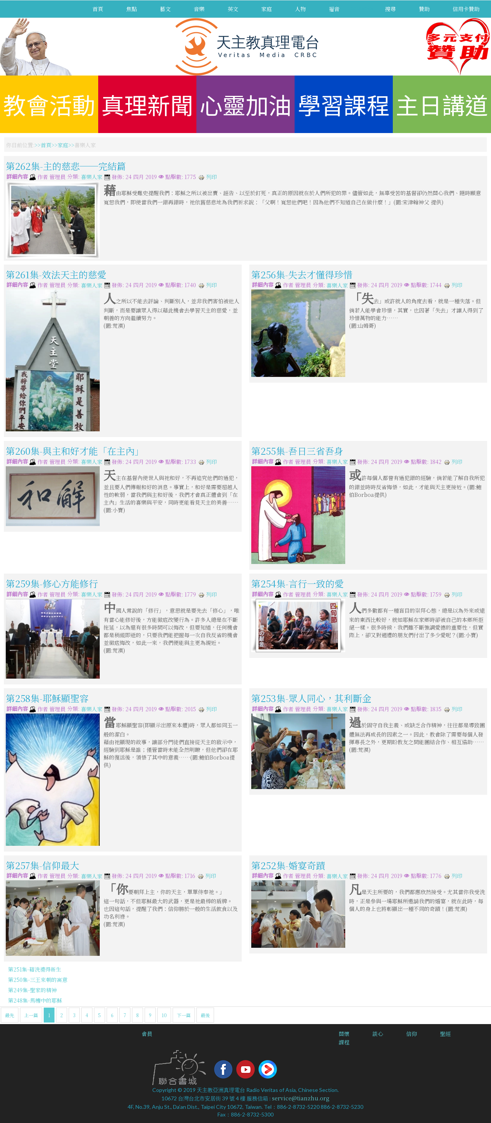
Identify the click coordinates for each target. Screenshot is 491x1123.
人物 (300, 9)
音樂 (199, 9)
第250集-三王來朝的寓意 (38, 979)
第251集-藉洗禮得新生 (34, 969)
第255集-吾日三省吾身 (297, 450)
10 (164, 1015)
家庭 (266, 9)
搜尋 (390, 9)
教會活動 (49, 104)
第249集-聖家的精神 (32, 990)
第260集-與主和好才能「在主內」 (75, 450)
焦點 (131, 9)
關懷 (344, 1034)
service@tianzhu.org (301, 1098)
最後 (205, 1015)
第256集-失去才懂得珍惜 (302, 274)
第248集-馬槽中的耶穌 (35, 1000)
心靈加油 (245, 104)
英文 (232, 9)
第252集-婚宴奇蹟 (288, 864)
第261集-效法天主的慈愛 (56, 274)
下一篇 (184, 1015)
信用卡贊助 (466, 9)
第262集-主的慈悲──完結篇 (66, 166)
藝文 (165, 9)
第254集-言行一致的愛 (297, 583)
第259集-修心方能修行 (52, 583)
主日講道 (442, 104)
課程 (344, 1042)
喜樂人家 (91, 177)
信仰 (411, 1034)
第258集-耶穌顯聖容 (47, 698)
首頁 (97, 9)
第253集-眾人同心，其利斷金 (311, 698)
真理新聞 (147, 104)
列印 (207, 177)
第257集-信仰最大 (42, 864)
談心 (377, 1034)
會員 (147, 1034)
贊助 (424, 9)
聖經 (445, 1034)
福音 (334, 9)
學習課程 (344, 104)
